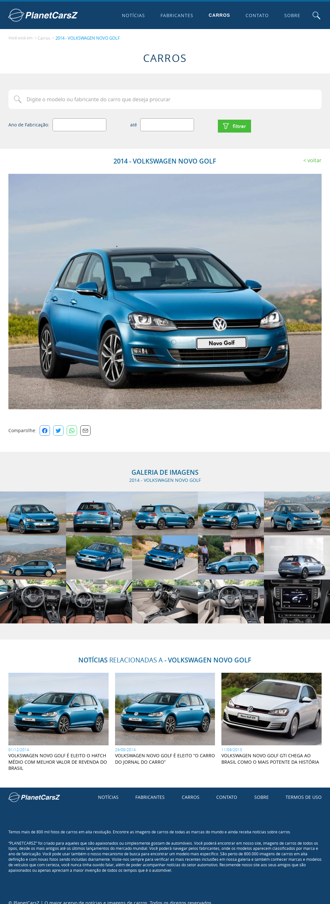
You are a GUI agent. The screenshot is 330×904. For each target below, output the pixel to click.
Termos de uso (304, 790)
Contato (253, 15)
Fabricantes (173, 15)
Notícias (129, 15)
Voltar (314, 153)
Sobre (288, 15)
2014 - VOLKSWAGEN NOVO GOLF (85, 35)
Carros (216, 15)
